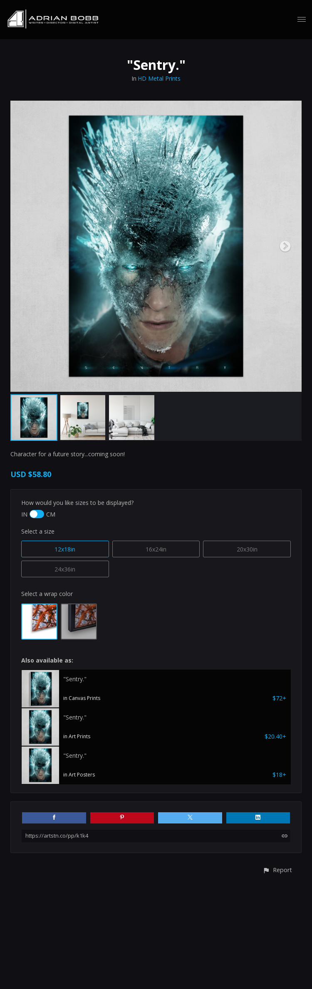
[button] (277, 869)
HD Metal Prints (159, 78)
